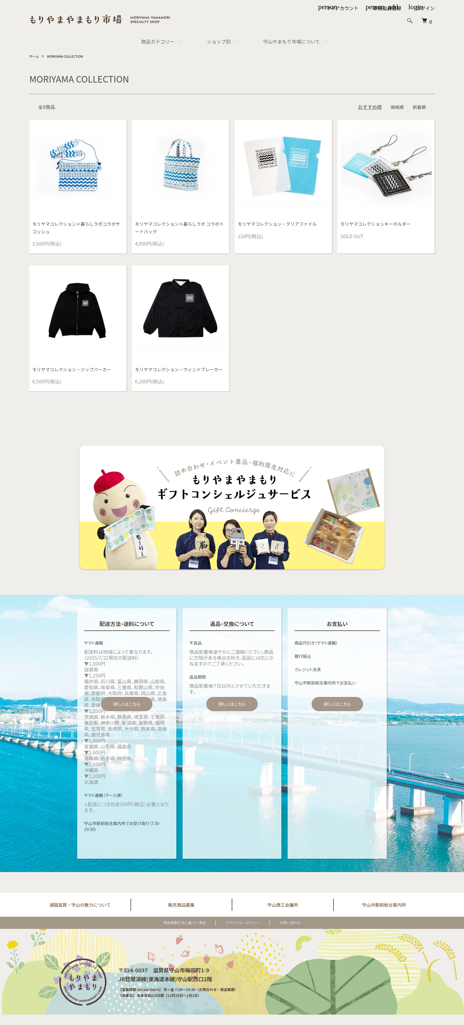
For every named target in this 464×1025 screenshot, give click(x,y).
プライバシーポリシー (242, 932)
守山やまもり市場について (291, 41)
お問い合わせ (283, 932)
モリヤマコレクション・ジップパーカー (74, 370)
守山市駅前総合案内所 (384, 914)
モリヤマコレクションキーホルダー (378, 223)
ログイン (425, 8)
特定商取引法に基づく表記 (191, 932)
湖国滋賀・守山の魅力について (80, 914)
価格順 (396, 106)
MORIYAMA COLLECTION (68, 56)
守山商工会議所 (282, 914)
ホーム (34, 56)
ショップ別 (219, 41)
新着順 (419, 106)
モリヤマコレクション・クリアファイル (280, 223)
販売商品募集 (181, 914)
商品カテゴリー (157, 41)
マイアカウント (341, 8)
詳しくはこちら (126, 713)
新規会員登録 (387, 8)
